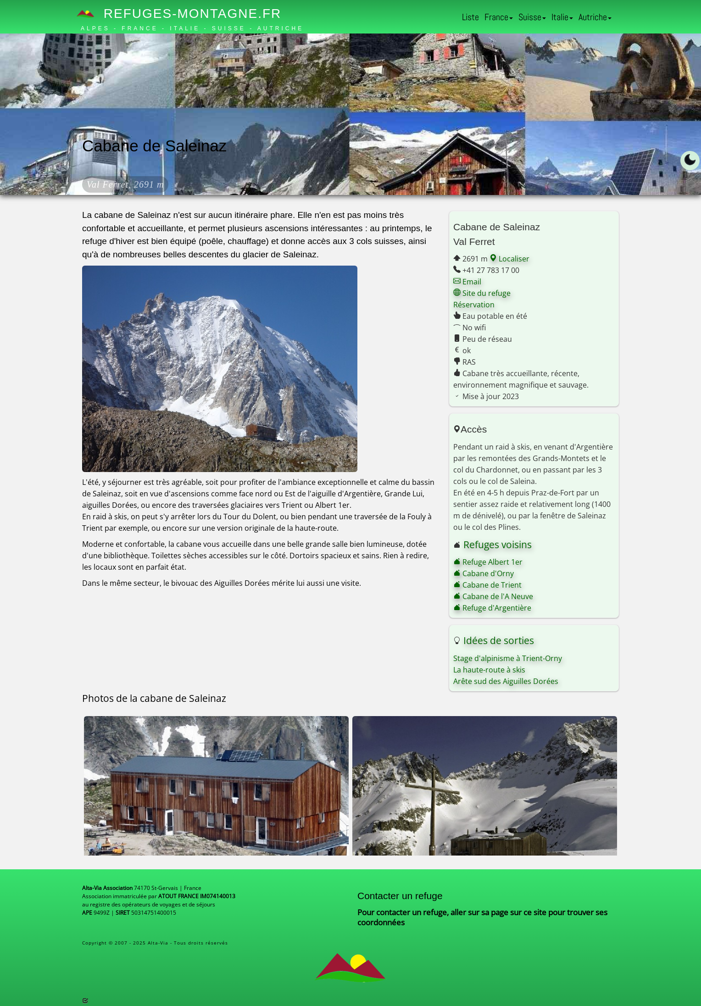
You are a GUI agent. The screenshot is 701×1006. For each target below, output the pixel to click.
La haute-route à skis (489, 670)
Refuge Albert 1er (488, 562)
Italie (562, 17)
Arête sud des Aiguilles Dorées (505, 681)
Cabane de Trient (487, 585)
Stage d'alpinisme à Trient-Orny (507, 658)
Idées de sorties (498, 640)
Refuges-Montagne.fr (181, 13)
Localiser (509, 259)
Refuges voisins (497, 544)
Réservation (474, 305)
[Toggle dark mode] (690, 160)
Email (467, 282)
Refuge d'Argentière (492, 608)
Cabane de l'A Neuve (493, 596)
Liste (470, 17)
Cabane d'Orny (483, 573)
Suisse (532, 17)
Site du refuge (482, 293)
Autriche (595, 17)
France (498, 17)
